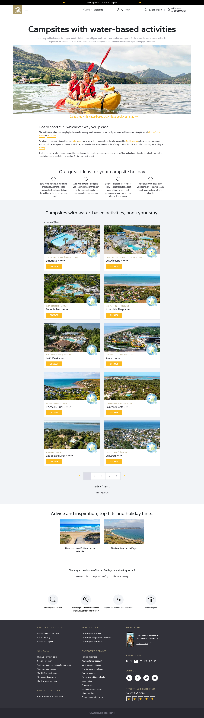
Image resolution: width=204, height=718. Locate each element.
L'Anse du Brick (54, 407)
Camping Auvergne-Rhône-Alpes (96, 637)
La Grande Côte (114, 407)
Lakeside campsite (45, 642)
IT (155, 661)
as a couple (51, 135)
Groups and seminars (46, 677)
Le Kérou (111, 455)
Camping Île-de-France (92, 642)
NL (131, 661)
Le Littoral (51, 260)
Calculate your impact (91, 665)
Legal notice (87, 681)
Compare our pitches (46, 669)
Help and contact (89, 657)
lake (74, 141)
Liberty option (88, 693)
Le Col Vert (52, 358)
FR (145, 661)
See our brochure (45, 661)
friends (42, 135)
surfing (42, 147)
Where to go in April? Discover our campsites (102, 3)
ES (141, 661)
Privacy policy (87, 685)
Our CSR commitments (47, 673)
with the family (154, 132)
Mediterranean (132, 141)
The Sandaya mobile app (93, 669)
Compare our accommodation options (54, 665)
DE (150, 661)
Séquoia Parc (53, 309)
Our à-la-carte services (47, 681)
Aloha (109, 358)
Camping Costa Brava (91, 633)
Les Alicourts (113, 260)
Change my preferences (92, 697)
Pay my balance (88, 673)
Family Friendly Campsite (48, 633)
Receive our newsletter (47, 657)
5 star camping (43, 637)
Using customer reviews (92, 689)
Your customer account (92, 661)
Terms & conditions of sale (93, 677)
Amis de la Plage (115, 309)
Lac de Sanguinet (55, 455)
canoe (80, 141)
